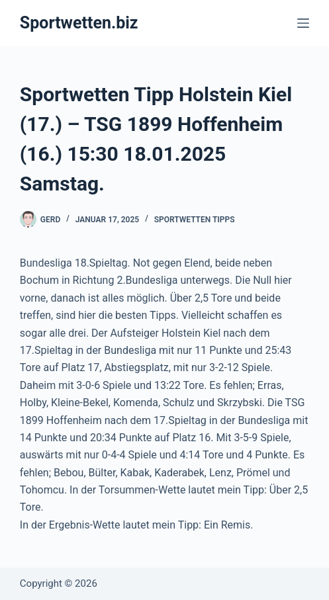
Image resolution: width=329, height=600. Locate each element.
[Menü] (303, 23)
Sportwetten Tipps (194, 219)
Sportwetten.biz (79, 22)
